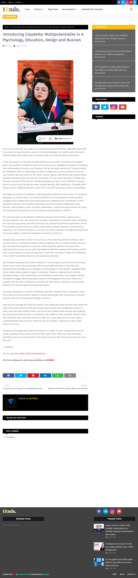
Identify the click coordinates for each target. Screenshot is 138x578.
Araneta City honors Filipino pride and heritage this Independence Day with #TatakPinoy (112, 84)
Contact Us (131, 574)
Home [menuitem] (27, 9)
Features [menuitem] (38, 9)
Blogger (46, 574)
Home (3, 2)
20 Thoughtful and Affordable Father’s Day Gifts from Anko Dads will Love (112, 68)
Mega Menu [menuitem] (53, 9)
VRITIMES (8, 46)
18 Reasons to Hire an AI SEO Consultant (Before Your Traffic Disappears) (113, 53)
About (10, 2)
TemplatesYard (24, 574)
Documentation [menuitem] (68, 9)
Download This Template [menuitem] (92, 9)
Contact (18, 2)
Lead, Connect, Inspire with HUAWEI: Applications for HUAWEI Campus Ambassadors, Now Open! (111, 37)
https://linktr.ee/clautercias (32, 353)
